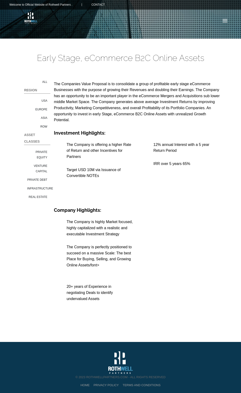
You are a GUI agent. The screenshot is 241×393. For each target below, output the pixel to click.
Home (85, 385)
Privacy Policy (106, 385)
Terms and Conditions (142, 385)
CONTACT (98, 4)
